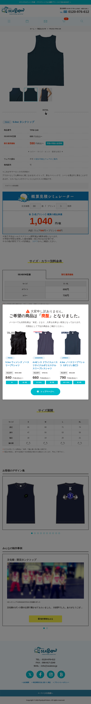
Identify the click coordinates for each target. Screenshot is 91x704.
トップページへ (45, 391)
